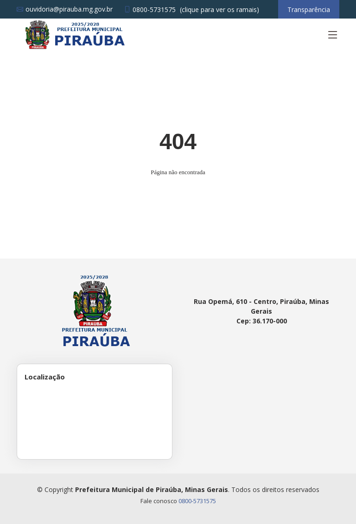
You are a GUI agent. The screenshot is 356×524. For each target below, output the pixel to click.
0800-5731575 (197, 501)
